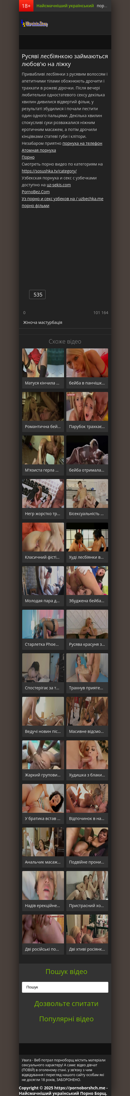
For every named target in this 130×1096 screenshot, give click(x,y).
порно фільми (36, 205)
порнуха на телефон (82, 143)
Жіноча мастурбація (43, 322)
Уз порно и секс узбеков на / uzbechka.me (62, 198)
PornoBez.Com (36, 191)
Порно (28, 157)
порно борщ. (109, 5)
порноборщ (33, 23)
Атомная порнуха (39, 150)
